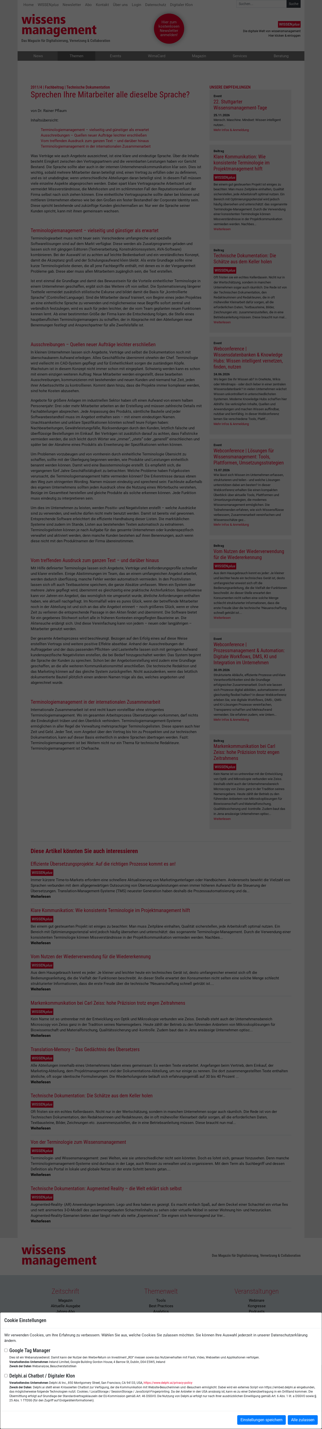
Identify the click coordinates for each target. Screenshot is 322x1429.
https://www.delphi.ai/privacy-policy (168, 1383)
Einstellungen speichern (261, 1419)
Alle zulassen (302, 1419)
